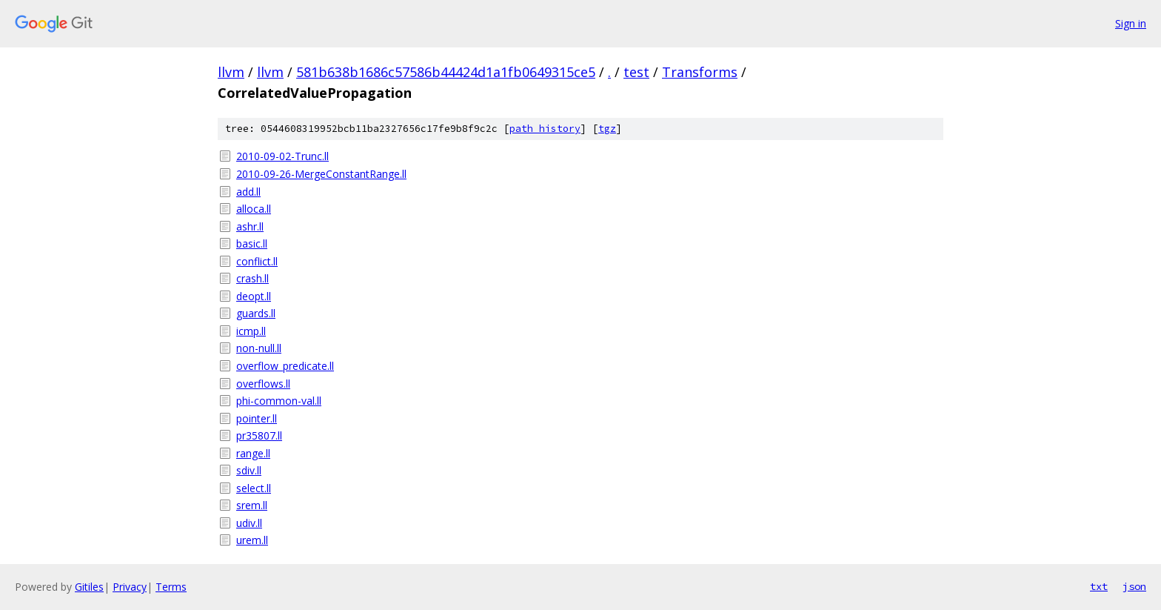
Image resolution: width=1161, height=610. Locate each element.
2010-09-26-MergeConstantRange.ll (321, 174)
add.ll (248, 192)
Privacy (130, 587)
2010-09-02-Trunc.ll (282, 156)
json (1134, 586)
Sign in (1130, 23)
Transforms (699, 72)
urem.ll (252, 540)
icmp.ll (251, 331)
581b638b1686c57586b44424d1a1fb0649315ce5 (445, 72)
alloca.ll (253, 209)
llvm (231, 72)
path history (544, 128)
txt (1099, 586)
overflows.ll (263, 384)
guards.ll (255, 313)
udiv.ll (249, 523)
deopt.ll (253, 296)
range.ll (253, 453)
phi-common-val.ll (278, 401)
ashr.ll (250, 226)
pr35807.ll (259, 435)
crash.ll (252, 278)
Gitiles (89, 587)
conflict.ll (257, 261)
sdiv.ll (248, 470)
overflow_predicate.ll (285, 366)
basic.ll (251, 243)
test (636, 72)
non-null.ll (258, 348)
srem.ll (251, 505)
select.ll (253, 488)
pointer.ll (256, 418)
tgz (607, 128)
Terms (171, 587)
